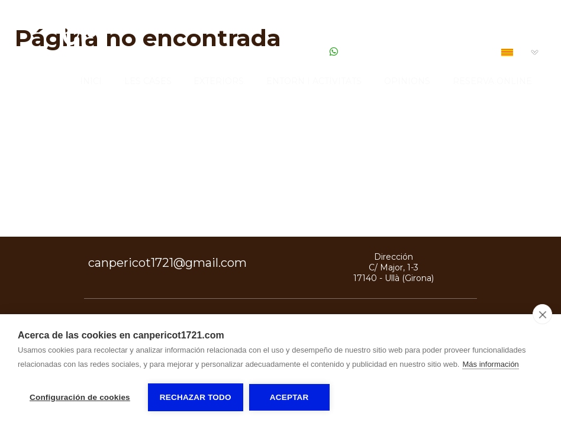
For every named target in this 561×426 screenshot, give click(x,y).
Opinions (407, 81)
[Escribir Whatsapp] (334, 52)
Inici (91, 81)
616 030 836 (298, 52)
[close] (542, 314)
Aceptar (289, 397)
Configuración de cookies (80, 397)
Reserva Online (492, 81)
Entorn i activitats (314, 81)
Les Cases (148, 81)
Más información (490, 364)
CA (514, 53)
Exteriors (219, 81)
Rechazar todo (195, 397)
